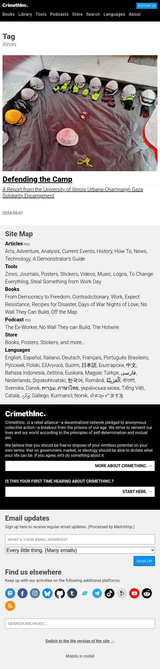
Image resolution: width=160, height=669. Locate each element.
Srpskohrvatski (49, 380)
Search (93, 14)
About (135, 14)
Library (25, 14)
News (140, 251)
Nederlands (17, 380)
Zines (11, 274)
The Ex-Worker (21, 327)
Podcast (14, 320)
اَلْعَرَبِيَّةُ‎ (113, 380)
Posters (49, 274)
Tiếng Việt (133, 388)
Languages (114, 14)
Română (94, 380)
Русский (14, 365)
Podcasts (59, 14)
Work (116, 297)
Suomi (72, 365)
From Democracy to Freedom (37, 297)
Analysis (50, 251)
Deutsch (71, 358)
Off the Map (64, 312)
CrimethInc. (15, 5)
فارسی (128, 373)
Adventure (27, 251)
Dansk (33, 388)
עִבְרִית (49, 388)
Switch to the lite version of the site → (80, 641)
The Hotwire (105, 327)
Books (9, 14)
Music (104, 274)
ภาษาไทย (68, 388)
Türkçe (111, 373)
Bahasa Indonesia (25, 373)
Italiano (51, 358)
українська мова (100, 388)
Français (91, 358)
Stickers (69, 274)
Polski (33, 365)
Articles (14, 244)
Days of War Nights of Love (108, 304)
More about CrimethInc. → (123, 465)
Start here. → (137, 491)
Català (12, 395)
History (104, 251)
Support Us (147, 6)
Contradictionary (90, 297)
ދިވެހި (26, 395)
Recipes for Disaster (54, 304)
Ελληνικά (52, 365)
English (13, 358)
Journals (29, 274)
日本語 (89, 365)
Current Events (78, 251)
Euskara (74, 373)
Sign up (144, 561)
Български (111, 365)
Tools (41, 14)
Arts (9, 251)
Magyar (93, 373)
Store (77, 14)
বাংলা (129, 380)
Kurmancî (61, 395)
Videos (87, 274)
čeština (55, 373)
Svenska (14, 388)
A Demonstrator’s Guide (59, 259)
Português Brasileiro (126, 358)
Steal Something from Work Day (65, 282)
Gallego (40, 395)
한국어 (75, 380)
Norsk (80, 395)
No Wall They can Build (64, 327)
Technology (17, 259)
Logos (120, 274)
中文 (131, 365)
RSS (27, 244)
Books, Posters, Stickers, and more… (45, 342)
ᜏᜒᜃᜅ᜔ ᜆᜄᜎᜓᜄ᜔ (106, 395)
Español (32, 358)
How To (123, 251)
